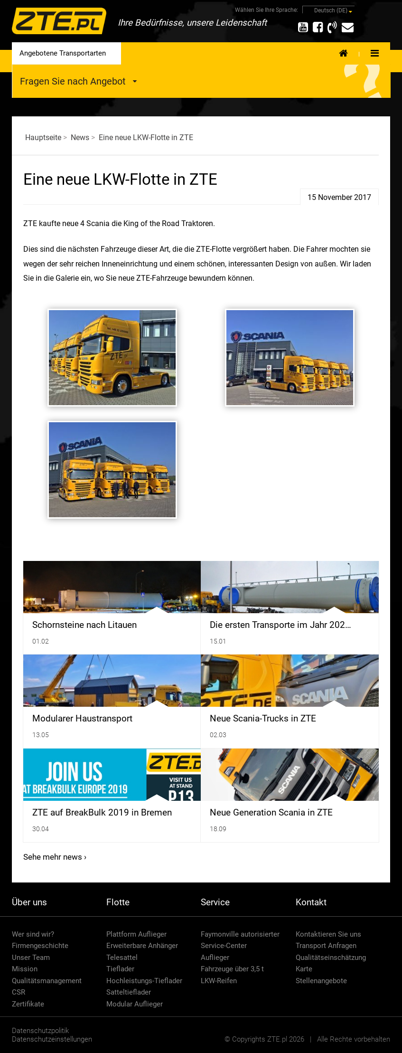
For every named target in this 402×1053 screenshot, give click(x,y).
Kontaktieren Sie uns (328, 934)
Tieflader (120, 969)
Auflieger (215, 957)
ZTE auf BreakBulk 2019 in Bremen (102, 812)
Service (215, 902)
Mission (24, 969)
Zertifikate (28, 1004)
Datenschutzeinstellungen (52, 1039)
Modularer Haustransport (82, 718)
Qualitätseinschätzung (331, 957)
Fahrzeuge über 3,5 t (232, 969)
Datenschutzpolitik (40, 1030)
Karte (304, 969)
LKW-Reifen (219, 981)
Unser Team (31, 957)
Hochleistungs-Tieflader (144, 981)
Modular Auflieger (134, 1004)
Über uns (29, 902)
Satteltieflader (128, 992)
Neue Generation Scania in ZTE (271, 812)
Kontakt (311, 902)
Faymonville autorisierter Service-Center (240, 940)
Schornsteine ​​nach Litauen (84, 625)
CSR (18, 992)
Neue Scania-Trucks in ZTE (263, 718)
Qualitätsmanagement (47, 981)
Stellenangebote (321, 981)
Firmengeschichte (40, 945)
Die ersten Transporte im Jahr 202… (280, 625)
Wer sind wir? (33, 934)
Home (343, 53)
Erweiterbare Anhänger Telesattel (142, 951)
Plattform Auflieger (136, 934)
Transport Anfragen (326, 945)
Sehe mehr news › (54, 857)
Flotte (118, 902)
